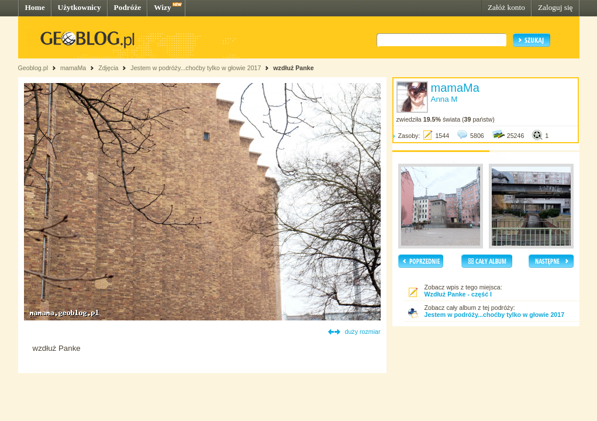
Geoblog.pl (33, 67)
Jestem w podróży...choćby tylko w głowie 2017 (195, 67)
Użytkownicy (79, 7)
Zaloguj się (555, 7)
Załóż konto (506, 7)
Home (35, 7)
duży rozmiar (363, 331)
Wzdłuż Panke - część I (458, 294)
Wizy (162, 7)
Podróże (128, 7)
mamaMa (73, 67)
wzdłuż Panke (293, 67)
